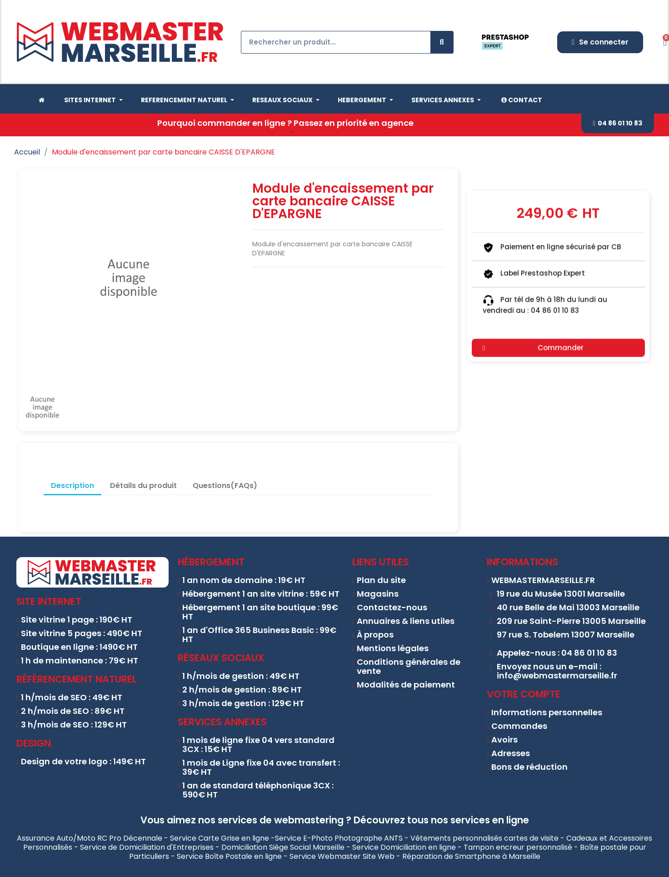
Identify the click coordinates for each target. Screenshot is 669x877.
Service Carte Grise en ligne (219, 838)
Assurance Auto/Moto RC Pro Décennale (89, 838)
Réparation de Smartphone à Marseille (471, 856)
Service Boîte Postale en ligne (229, 856)
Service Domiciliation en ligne (404, 847)
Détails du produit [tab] (143, 485)
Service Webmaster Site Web (342, 856)
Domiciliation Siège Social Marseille (282, 847)
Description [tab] (72, 485)
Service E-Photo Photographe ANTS (339, 838)
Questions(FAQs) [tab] (225, 485)
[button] (617, 123)
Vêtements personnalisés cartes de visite (484, 838)
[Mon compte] (600, 42)
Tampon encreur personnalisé (518, 847)
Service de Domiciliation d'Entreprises (147, 847)
